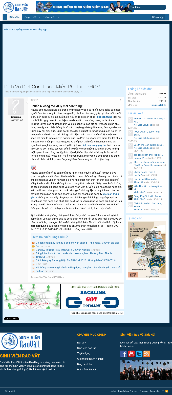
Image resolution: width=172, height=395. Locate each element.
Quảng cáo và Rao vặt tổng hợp (35, 91)
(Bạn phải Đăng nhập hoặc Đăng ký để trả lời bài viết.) (97, 313)
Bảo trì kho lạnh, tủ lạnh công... (149, 145)
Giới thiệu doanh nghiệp (90, 358)
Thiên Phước (140, 192)
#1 (121, 100)
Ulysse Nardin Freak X (144, 172)
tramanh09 (139, 158)
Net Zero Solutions (143, 125)
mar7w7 (138, 175)
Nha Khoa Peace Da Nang (146, 165)
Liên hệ (112, 391)
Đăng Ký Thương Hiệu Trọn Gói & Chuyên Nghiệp (63, 249)
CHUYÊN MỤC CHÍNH (91, 334)
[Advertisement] (86, 58)
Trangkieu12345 (158, 105)
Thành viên (49, 17)
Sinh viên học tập (86, 348)
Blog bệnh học (85, 364)
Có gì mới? (30, 17)
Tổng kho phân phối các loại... (148, 155)
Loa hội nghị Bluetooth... (145, 179)
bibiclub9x (68, 91)
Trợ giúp (144, 391)
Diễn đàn (14, 17)
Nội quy (81, 342)
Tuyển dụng (83, 353)
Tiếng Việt (10, 391)
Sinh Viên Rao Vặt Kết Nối (137, 334)
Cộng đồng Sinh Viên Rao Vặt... (149, 196)
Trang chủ (155, 391)
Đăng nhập (157, 17)
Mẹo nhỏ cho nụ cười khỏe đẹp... (149, 162)
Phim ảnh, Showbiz (87, 369)
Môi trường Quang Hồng (152, 342)
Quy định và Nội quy (127, 391)
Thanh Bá (138, 182)
